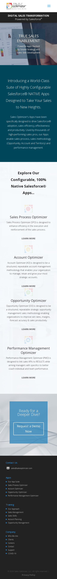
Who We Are (13, 536)
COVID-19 (12, 553)
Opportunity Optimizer (28, 300)
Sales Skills (12, 515)
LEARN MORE (28, 238)
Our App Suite (14, 481)
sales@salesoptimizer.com (21, 468)
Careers (11, 543)
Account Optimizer (28, 257)
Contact (11, 546)
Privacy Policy (28, 575)
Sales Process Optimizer (28, 217)
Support (11, 550)
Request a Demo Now (28, 428)
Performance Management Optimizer (28, 350)
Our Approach (13, 509)
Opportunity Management (18, 522)
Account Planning (15, 519)
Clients (11, 539)
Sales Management (15, 512)
